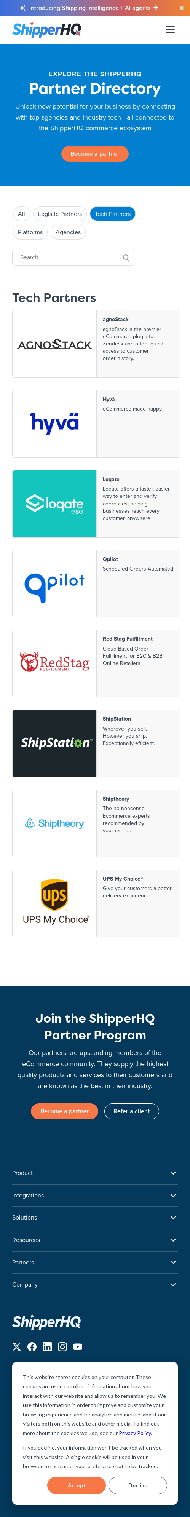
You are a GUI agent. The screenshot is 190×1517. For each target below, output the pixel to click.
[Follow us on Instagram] (62, 1349)
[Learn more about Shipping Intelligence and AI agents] (93, 8)
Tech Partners (113, 213)
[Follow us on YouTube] (77, 1349)
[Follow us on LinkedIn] (47, 1349)
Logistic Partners (60, 213)
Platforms (30, 232)
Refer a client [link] (132, 1111)
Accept (77, 1485)
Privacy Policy (135, 1433)
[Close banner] (181, 8)
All (21, 213)
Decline (137, 1485)
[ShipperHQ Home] (95, 1322)
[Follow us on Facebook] (32, 1349)
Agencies (68, 232)
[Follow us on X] (16, 1349)
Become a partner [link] (95, 153)
